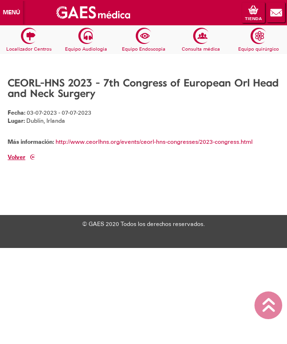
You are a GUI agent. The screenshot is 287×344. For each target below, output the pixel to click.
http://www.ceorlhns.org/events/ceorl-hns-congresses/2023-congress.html (154, 142)
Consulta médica (201, 40)
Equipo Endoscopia (144, 40)
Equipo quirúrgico (258, 40)
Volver (21, 157)
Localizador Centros (29, 40)
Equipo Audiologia (86, 40)
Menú (11, 12)
